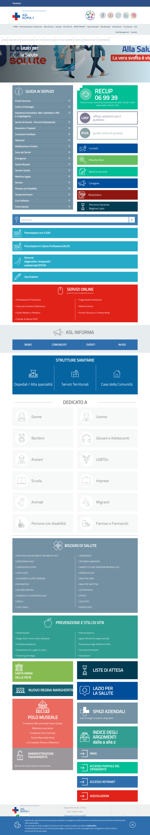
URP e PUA (39, 40)
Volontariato (117, 26)
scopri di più (27, 63)
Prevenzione (104, 40)
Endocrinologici (25, 561)
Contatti (134, 32)
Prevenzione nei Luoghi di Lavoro (31, 649)
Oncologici (22, 572)
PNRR (15, 26)
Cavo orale (22, 607)
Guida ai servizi (27, 40)
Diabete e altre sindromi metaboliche (99, 567)
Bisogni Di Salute (90, 40)
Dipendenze (85, 555)
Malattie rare (86, 578)
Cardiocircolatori (26, 567)
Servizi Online (49, 40)
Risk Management (122, 32)
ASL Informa (67, 26)
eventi (90, 345)
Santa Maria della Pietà (42, 737)
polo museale (43, 717)
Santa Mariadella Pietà (24, 671)
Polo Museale (105, 26)
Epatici (82, 595)
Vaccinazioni (84, 655)
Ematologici (85, 607)
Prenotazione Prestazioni (28, 299)
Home (5, 40)
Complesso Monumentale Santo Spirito (42, 723)
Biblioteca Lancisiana (42, 728)
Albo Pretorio (49, 26)
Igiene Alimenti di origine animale (94, 638)
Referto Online (86, 306)
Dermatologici (87, 572)
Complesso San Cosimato (42, 733)
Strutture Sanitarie (64, 40)
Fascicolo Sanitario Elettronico (30, 306)
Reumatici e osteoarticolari (31, 595)
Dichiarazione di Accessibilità (75, 815)
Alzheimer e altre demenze (30, 578)
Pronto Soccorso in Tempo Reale (94, 312)
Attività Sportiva (86, 632)
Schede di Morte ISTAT (27, 319)
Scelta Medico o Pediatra (28, 312)
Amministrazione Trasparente (31, 26)
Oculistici (84, 601)
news (28, 345)
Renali (19, 601)
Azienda (58, 26)
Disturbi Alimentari (89, 561)
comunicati (59, 345)
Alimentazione (22, 632)
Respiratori (22, 584)
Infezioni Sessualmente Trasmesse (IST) (37, 555)
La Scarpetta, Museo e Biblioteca (42, 742)
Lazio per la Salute (29, 51)
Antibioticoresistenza (26, 644)
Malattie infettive (88, 584)
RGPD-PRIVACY (80, 26)
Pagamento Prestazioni (90, 299)
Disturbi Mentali (25, 589)
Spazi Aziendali (93, 26)
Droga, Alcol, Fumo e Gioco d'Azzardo (32, 638)
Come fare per (14, 40)
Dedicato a (78, 40)
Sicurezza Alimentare (88, 649)
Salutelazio (16, 3)
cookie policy (91, 825)
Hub (135, 26)
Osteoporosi (86, 589)
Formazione (127, 26)
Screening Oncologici (25, 655)
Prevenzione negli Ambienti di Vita (94, 644)
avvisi (122, 345)
